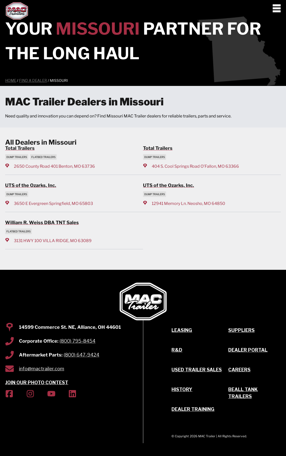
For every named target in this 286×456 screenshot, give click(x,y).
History (181, 389)
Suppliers (241, 330)
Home (10, 80)
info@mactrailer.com (41, 368)
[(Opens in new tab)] (9, 395)
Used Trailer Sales (196, 369)
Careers (239, 369)
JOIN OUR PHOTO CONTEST (36, 382)
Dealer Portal (248, 350)
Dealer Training (192, 409)
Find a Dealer (33, 80)
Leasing (181, 330)
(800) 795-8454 (78, 341)
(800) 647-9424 (81, 355)
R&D (176, 350)
